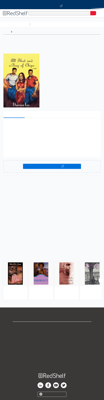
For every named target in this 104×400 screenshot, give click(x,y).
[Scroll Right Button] (101, 280)
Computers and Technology (82, 24)
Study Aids (38, 24)
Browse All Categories (15, 24)
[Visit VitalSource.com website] (52, 4)
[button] (51, 124)
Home (6, 31)
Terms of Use (52, 345)
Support (52, 332)
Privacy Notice (52, 339)
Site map (52, 364)
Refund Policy (52, 351)
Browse (18, 31)
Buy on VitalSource (52, 166)
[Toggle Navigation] (99, 13)
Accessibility (52, 357)
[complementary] (52, 275)
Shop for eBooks (52, 326)
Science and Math (56, 24)
